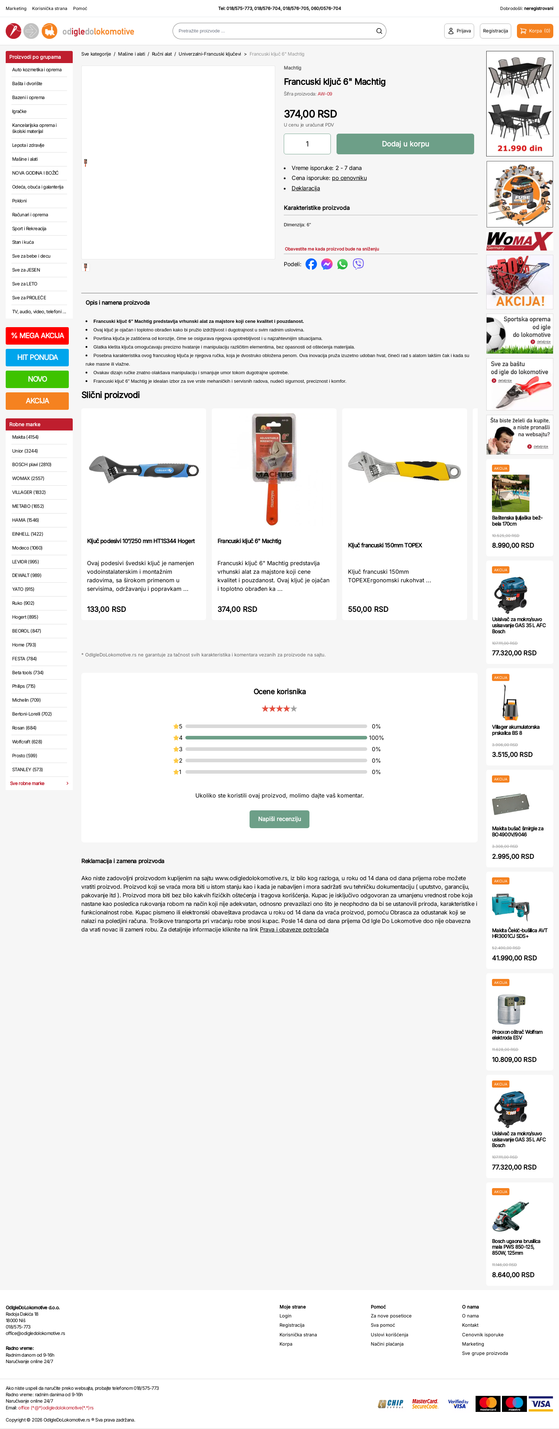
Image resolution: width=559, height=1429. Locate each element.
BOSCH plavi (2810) (31, 464)
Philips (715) (24, 686)
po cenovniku (349, 177)
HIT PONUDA (37, 357)
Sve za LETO (24, 284)
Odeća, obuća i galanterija (37, 187)
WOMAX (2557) (28, 478)
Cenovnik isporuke (483, 1334)
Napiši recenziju (279, 841)
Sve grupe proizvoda (485, 1353)
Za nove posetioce (391, 1316)
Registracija (292, 1325)
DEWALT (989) (26, 575)
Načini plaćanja (387, 1344)
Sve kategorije (96, 54)
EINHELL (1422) (27, 534)
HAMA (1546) (25, 520)
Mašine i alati (24, 159)
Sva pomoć (383, 1325)
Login (286, 1316)
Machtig (292, 68)
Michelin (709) (26, 700)
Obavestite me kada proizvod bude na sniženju (332, 249)
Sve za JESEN (26, 270)
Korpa (286, 1344)
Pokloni (19, 200)
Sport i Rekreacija (29, 228)
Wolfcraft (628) (27, 741)
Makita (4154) (25, 437)
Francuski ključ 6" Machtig (249, 563)
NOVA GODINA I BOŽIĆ (35, 173)
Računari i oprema (30, 214)
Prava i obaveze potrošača (294, 952)
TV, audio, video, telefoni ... (39, 311)
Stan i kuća (23, 242)
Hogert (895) (25, 617)
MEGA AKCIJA (37, 335)
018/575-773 (239, 8)
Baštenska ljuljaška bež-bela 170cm (517, 521)
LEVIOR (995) (25, 561)
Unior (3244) (25, 451)
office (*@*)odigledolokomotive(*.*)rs (55, 1407)
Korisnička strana (49, 8)
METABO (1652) (28, 506)
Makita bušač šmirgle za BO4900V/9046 (517, 831)
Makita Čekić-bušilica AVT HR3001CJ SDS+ (520, 933)
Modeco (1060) (27, 548)
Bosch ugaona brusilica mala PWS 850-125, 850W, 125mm (516, 1247)
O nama (470, 1316)
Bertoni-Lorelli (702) (32, 714)
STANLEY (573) (27, 769)
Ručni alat (162, 54)
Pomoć (80, 8)
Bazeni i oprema (28, 97)
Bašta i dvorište (27, 83)
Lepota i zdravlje (28, 145)
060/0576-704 (326, 8)
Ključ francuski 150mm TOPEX (385, 568)
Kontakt (470, 1325)
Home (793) (24, 645)
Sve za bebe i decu (31, 256)
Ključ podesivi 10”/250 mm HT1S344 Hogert (140, 563)
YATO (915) (23, 589)
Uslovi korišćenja (389, 1334)
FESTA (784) (24, 658)
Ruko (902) (23, 603)
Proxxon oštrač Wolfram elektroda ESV (517, 1035)
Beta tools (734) (28, 672)
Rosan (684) (24, 728)
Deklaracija (306, 188)
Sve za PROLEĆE (29, 297)
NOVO (37, 379)
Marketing (16, 8)
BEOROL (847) (26, 631)
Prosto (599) (24, 755)
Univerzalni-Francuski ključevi (210, 54)
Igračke (19, 111)
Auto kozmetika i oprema (36, 69)
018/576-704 (267, 8)
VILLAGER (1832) (29, 492)
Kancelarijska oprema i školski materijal (34, 128)
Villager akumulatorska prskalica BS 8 (516, 730)
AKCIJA (37, 401)
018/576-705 (296, 8)
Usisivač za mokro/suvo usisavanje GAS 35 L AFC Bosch (518, 625)
